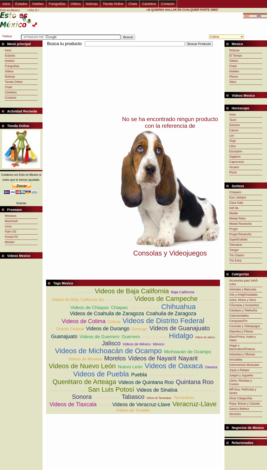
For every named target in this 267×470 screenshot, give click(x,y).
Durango (139, 329)
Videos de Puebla (101, 374)
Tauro (232, 120)
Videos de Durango (107, 328)
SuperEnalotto (238, 239)
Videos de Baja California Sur (78, 299)
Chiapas (119, 307)
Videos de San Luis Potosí (68, 390)
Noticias (92, 4)
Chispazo (235, 192)
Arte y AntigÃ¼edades (243, 294)
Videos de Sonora (204, 390)
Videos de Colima (83, 321)
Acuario (234, 167)
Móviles (10, 242)
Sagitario (234, 156)
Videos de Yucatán (133, 410)
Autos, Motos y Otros (242, 300)
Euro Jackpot (237, 197)
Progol (233, 229)
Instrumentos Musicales (244, 365)
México (158, 344)
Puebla (139, 375)
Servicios (235, 414)
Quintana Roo (195, 382)
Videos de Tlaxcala (72, 404)
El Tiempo (235, 55)
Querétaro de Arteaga (84, 381)
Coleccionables (239, 315)
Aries (232, 114)
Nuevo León (130, 366)
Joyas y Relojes (239, 370)
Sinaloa (185, 390)
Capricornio (236, 162)
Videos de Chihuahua (144, 308)
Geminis (234, 125)
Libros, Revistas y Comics (240, 382)
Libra (232, 146)
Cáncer (234, 130)
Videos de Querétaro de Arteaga (171, 375)
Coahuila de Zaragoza (171, 313)
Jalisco (111, 343)
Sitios (232, 82)
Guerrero (131, 336)
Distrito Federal (70, 329)
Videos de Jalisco (205, 337)
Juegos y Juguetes (241, 375)
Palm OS (10, 231)
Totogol (234, 250)
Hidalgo (181, 336)
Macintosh (11, 221)
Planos (233, 76)
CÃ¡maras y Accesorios (244, 305)
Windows (10, 216)
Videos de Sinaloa (156, 390)
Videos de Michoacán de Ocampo (108, 351)
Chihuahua (178, 306)
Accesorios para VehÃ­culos (243, 282)
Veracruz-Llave (194, 404)
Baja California (182, 292)
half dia (234, 208)
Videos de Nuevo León (82, 366)
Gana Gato (236, 202)
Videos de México (137, 344)
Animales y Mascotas (242, 289)
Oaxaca (211, 367)
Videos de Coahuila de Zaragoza (107, 313)
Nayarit (188, 358)
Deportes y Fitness (241, 331)
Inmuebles (235, 359)
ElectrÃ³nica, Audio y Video (242, 338)
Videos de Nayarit (152, 358)
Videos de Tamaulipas (159, 397)
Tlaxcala (104, 405)
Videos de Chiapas (89, 307)
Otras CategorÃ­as (240, 398)
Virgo (232, 141)
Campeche (207, 300)
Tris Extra (235, 260)
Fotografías (57, 4)
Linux (8, 226)
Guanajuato (64, 336)
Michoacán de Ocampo (187, 351)
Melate (233, 213)
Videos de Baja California (132, 291)
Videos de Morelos (85, 359)
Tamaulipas (184, 397)
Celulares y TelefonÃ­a (243, 310)
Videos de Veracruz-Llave (141, 404)
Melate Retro (237, 218)
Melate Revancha (240, 223)
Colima (114, 322)
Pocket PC (11, 237)
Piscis (233, 172)
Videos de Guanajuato (180, 328)
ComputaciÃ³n (238, 321)
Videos (76, 4)
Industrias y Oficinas (242, 354)
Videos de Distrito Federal (163, 321)
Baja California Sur (119, 300)
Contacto (167, 4)
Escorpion (235, 151)
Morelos (115, 358)
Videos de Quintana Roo (146, 382)
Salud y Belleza (239, 409)
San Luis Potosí (111, 389)
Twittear (7, 36)
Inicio (6, 4)
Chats (132, 4)
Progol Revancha (240, 234)
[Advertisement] (102, 80)
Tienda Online (113, 4)
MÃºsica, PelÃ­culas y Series (242, 391)
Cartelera (149, 4)
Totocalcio (235, 244)
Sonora (82, 396)
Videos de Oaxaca (174, 366)
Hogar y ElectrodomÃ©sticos (242, 347)
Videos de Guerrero (99, 336)
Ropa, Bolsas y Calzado (244, 403)
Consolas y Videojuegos (244, 326)
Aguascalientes (82, 292)
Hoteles (37, 4)
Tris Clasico (236, 255)
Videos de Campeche (166, 298)
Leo (231, 135)
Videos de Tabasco (107, 398)
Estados (21, 4)
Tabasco (133, 396)
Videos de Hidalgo (154, 337)
